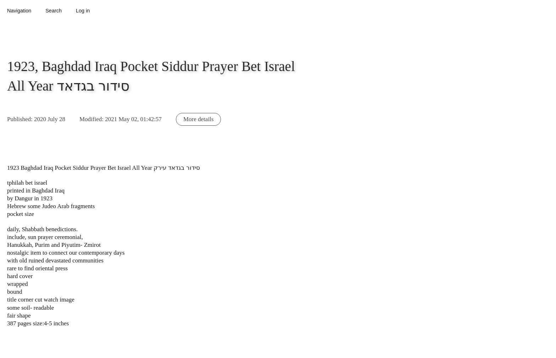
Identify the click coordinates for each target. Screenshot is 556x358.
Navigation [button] (19, 10)
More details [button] (198, 119)
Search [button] (53, 10)
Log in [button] (83, 10)
